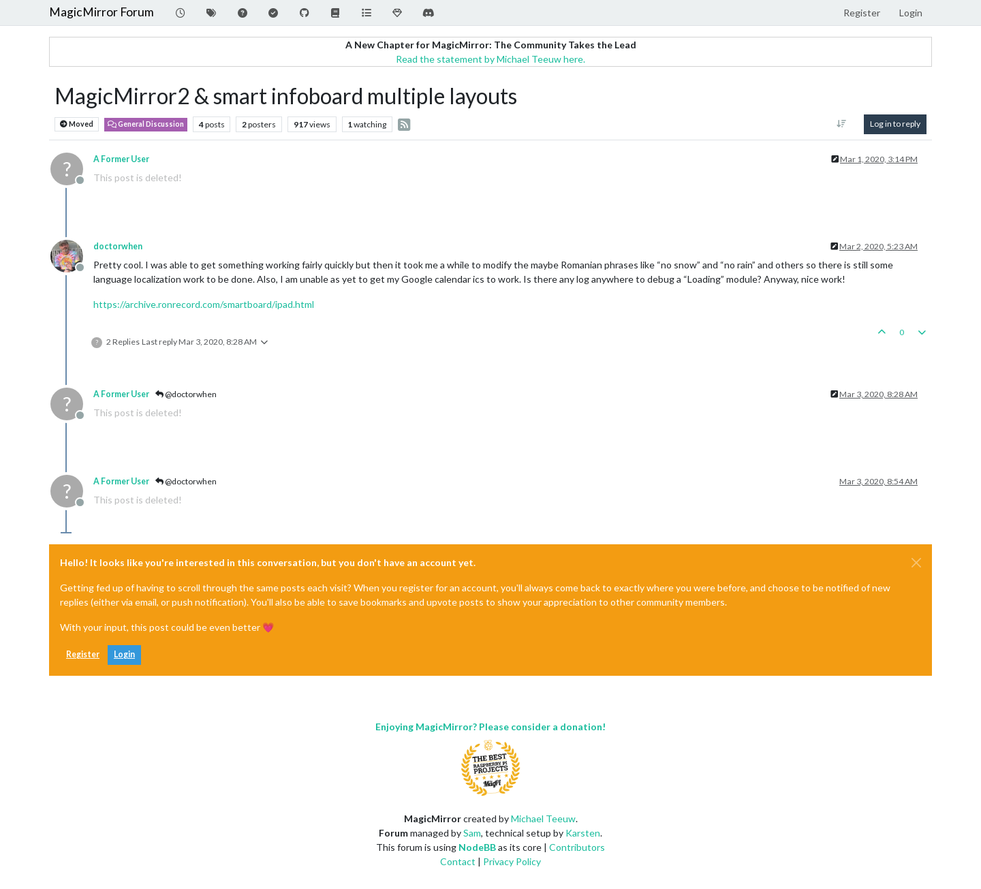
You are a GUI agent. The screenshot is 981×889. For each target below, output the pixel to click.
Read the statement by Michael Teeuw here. (490, 59)
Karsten (582, 833)
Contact (458, 861)
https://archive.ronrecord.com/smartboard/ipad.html (203, 304)
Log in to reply (895, 124)
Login (124, 654)
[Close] (916, 562)
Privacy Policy (512, 861)
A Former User (121, 159)
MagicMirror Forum (101, 12)
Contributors (577, 847)
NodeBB (477, 847)
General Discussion (146, 124)
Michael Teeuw (543, 818)
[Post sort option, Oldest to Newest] (841, 124)
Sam (472, 833)
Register (82, 654)
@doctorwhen (186, 394)
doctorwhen (117, 246)
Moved (76, 124)
